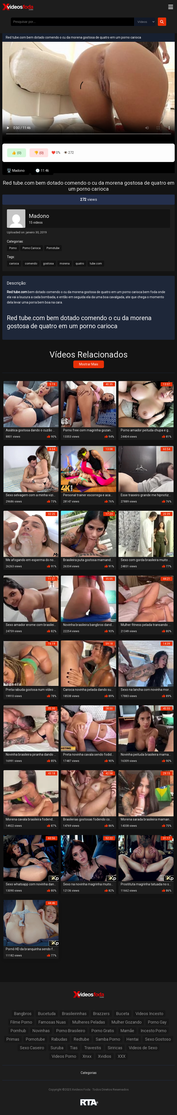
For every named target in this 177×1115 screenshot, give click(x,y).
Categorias (89, 1073)
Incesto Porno (153, 1030)
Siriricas (115, 1047)
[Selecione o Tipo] (144, 22)
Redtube (81, 1039)
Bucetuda (47, 1013)
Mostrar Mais (88, 364)
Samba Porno (108, 1039)
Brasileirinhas (74, 1013)
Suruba (56, 1047)
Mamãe (127, 1030)
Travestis (92, 1047)
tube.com (96, 263)
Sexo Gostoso (158, 1039)
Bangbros (23, 1013)
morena (65, 263)
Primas (12, 1039)
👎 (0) (39, 153)
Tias (74, 1047)
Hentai (133, 1039)
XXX (121, 1056)
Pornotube (53, 248)
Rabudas (59, 1039)
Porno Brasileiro (70, 1030)
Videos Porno (64, 1056)
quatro (80, 263)
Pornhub (18, 1030)
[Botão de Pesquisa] (162, 22)
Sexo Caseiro (32, 1047)
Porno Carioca (32, 248)
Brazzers (101, 1013)
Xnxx (87, 1056)
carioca (14, 263)
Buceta (122, 1013)
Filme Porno (21, 1022)
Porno (13, 248)
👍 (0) (16, 153)
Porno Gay (157, 1022)
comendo (31, 263)
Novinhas (41, 1030)
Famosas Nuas (52, 1022)
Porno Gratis (102, 1030)
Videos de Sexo (143, 1047)
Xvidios (104, 1056)
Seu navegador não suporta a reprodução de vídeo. (88, 90)
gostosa (48, 263)
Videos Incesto (149, 1013)
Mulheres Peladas (88, 1022)
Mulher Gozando (127, 1022)
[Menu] (170, 7)
